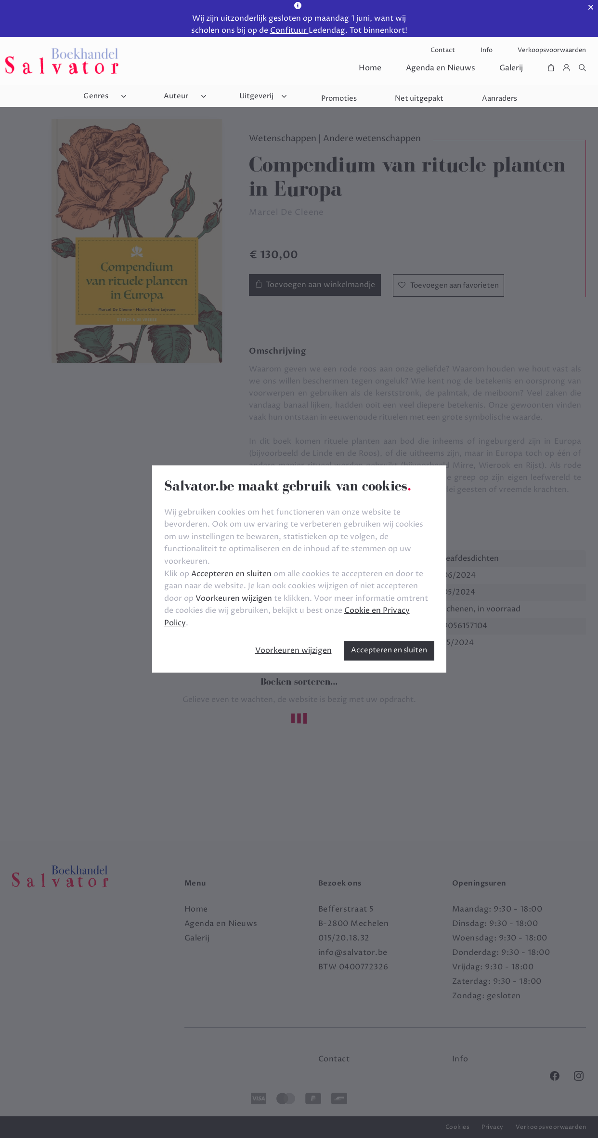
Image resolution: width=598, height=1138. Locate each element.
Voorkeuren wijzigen (293, 650)
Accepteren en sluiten (389, 650)
